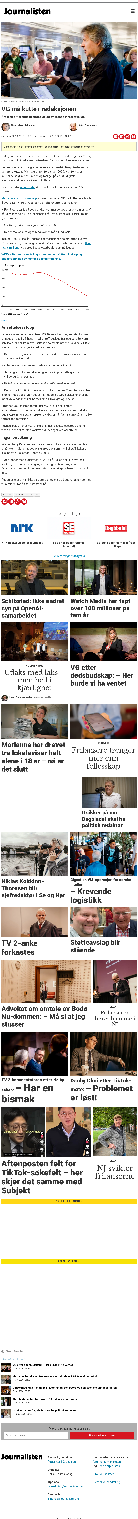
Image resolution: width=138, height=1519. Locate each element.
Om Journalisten (103, 1474)
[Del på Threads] (127, 137)
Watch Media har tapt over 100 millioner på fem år (44, 1399)
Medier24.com (10, 198)
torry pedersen (23, 494)
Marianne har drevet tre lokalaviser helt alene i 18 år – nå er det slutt (56, 1376)
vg (37, 494)
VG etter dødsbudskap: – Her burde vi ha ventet (42, 1365)
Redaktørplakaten (108, 1466)
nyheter (7, 494)
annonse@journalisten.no (63, 1498)
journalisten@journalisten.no (65, 1486)
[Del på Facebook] (116, 137)
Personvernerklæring (106, 1482)
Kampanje (31, 198)
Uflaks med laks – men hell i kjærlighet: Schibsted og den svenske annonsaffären (64, 1387)
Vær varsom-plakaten (107, 1461)
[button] (134, 513)
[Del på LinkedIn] (122, 137)
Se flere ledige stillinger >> (69, 556)
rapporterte (27, 187)
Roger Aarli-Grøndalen (61, 1461)
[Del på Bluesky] (133, 137)
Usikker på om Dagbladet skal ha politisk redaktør (44, 1410)
